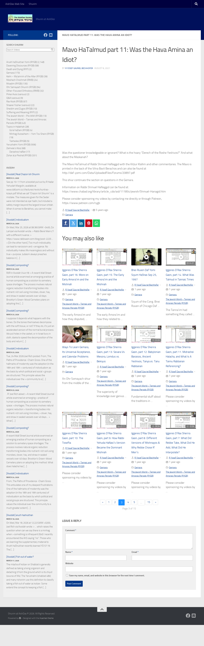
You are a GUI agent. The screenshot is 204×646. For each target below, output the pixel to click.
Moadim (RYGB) (14, 83)
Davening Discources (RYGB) (20, 65)
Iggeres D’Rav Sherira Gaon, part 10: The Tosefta (76, 452)
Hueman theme (47, 639)
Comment (70, 553)
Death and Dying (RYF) (17, 69)
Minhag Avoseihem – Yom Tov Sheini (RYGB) (31, 133)
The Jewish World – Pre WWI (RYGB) (24, 115)
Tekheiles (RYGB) (17, 141)
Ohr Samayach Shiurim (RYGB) (21, 87)
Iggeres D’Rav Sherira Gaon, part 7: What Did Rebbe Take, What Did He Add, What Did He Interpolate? (180, 457)
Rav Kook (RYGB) (14, 101)
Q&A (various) (13, 98)
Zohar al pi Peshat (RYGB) (18, 155)
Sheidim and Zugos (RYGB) (19, 108)
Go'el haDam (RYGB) (19, 130)
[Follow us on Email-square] (51, 35)
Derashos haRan (17, 151)
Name (69, 575)
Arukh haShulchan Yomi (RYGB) (21, 62)
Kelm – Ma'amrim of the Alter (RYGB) (24, 76)
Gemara (69, 214)
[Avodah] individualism (17, 219)
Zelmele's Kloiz (13, 148)
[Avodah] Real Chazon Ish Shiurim (23, 174)
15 (150, 525)
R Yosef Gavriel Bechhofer (80, 68)
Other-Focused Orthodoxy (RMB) (22, 90)
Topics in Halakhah (15, 126)
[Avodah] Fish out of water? (20, 556)
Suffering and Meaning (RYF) (20, 112)
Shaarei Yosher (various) (18, 105)
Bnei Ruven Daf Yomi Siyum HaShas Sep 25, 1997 (146, 275)
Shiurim (33, 3)
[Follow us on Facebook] (45, 35)
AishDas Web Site (14, 3)
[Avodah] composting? (17, 265)
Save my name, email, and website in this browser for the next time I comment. (107, 598)
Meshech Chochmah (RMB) (19, 80)
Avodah (10, 167)
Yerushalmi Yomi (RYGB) (18, 144)
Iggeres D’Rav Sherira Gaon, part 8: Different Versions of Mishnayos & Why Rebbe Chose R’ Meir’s (145, 457)
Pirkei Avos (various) (16, 94)
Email (135, 575)
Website (69, 586)
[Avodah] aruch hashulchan (19, 515)
